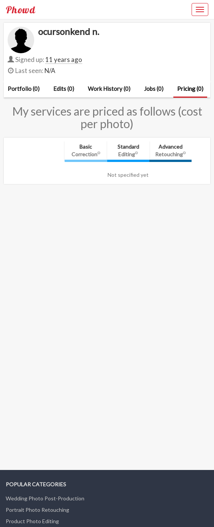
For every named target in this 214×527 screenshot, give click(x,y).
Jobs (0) (153, 88)
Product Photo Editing (32, 521)
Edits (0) (63, 88)
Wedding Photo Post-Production (45, 498)
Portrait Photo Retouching (37, 509)
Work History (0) (109, 88)
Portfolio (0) (24, 88)
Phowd (20, 9)
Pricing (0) (190, 88)
